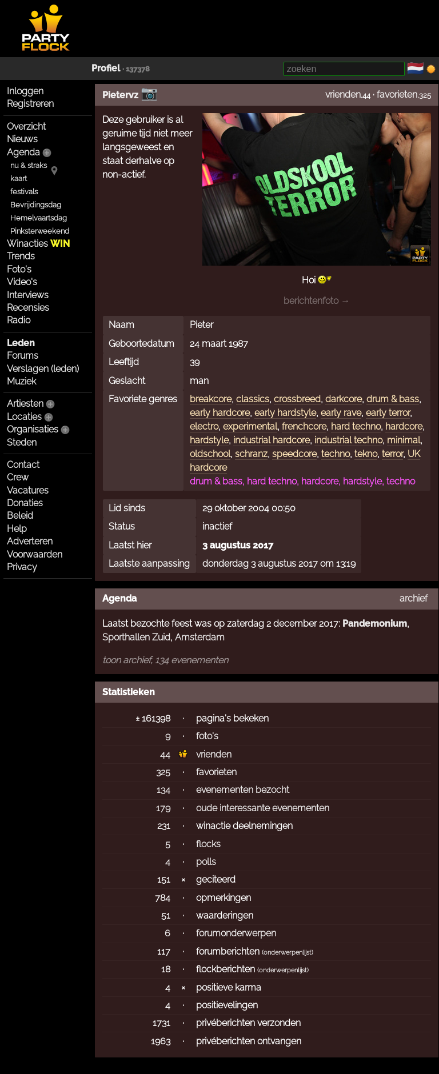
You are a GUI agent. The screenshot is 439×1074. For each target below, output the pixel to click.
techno (335, 453)
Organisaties (32, 429)
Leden (21, 343)
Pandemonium (374, 623)
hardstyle (209, 440)
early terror (388, 412)
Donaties (25, 503)
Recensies (28, 307)
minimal (403, 440)
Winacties (38, 243)
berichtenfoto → (317, 300)
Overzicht (26, 126)
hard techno (356, 426)
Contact (23, 464)
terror (392, 453)
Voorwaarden (34, 554)
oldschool (210, 453)
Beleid (20, 515)
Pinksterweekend (39, 231)
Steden (22, 442)
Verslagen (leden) (43, 368)
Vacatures (28, 490)
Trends (21, 256)
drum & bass (392, 399)
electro (204, 426)
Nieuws (22, 139)
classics (252, 399)
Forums (22, 355)
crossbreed (297, 399)
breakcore (211, 399)
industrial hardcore (271, 440)
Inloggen (25, 91)
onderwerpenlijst (288, 952)
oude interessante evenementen (262, 808)
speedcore (294, 453)
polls (206, 861)
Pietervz (120, 95)
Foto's (19, 269)
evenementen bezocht (242, 789)
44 (165, 754)
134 (163, 789)
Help (17, 528)
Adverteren (30, 541)
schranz (251, 453)
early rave (341, 412)
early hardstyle (285, 412)
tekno (365, 453)
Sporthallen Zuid (136, 637)
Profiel (105, 68)
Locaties (24, 416)
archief (414, 598)
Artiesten (25, 403)
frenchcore (304, 426)
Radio (18, 320)
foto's (207, 736)
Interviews (28, 295)
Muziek (21, 381)
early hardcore (220, 412)
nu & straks (28, 165)
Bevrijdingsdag (35, 205)
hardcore (403, 426)
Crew (18, 477)
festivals (24, 191)
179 (163, 808)
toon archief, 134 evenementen (165, 660)
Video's (22, 281)
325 (163, 772)
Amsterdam (200, 637)
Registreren (30, 103)
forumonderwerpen (236, 933)
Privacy (22, 567)
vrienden (343, 94)
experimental (250, 426)
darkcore (343, 399)
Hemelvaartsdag (38, 218)
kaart (18, 178)
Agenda (23, 152)
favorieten (397, 94)
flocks (208, 844)
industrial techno (348, 440)
